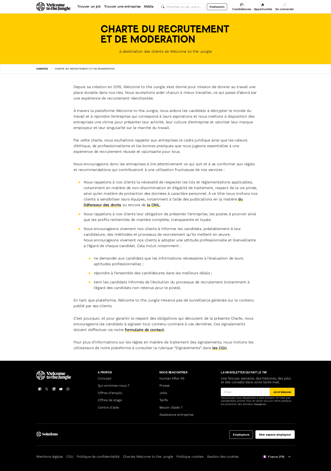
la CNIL (153, 205)
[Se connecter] (285, 6)
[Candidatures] (241, 6)
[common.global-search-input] (182, 6)
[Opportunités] (263, 6)
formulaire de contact (144, 329)
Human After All (171, 378)
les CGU (219, 348)
